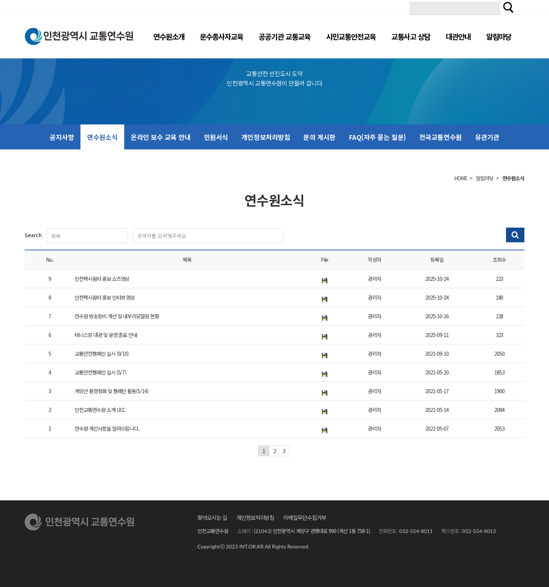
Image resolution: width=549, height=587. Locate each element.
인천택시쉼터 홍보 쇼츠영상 (102, 278)
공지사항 (62, 137)
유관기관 (487, 137)
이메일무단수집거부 (304, 517)
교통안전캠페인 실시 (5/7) (100, 372)
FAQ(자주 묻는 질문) (377, 137)
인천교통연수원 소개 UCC (100, 409)
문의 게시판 (319, 137)
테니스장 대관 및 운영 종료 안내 (106, 334)
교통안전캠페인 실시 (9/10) (102, 353)
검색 (508, 7)
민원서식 (216, 137)
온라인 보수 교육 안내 (161, 137)
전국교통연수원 (440, 137)
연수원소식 (102, 137)
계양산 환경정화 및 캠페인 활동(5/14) (111, 391)
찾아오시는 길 (212, 517)
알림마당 (485, 178)
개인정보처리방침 (265, 137)
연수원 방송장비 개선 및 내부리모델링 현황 (117, 316)
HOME (460, 178)
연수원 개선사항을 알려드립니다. (107, 428)
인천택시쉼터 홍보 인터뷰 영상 (105, 297)
